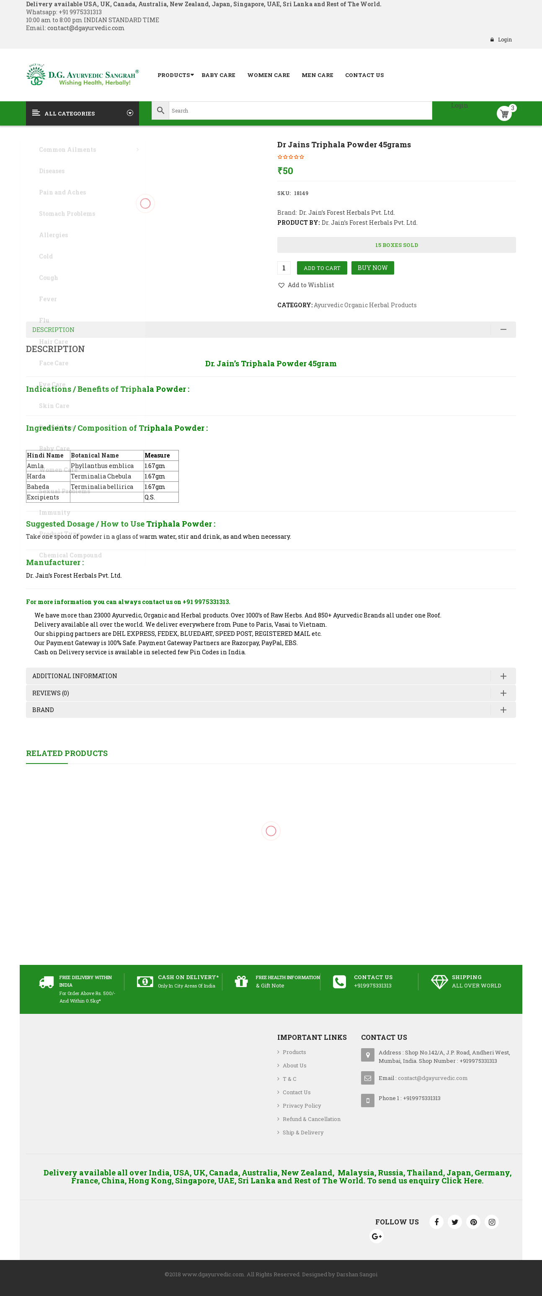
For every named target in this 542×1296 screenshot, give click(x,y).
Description (53, 330)
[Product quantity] (284, 268)
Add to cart (322, 268)
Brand (43, 710)
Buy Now (373, 268)
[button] (305, 285)
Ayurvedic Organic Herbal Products (365, 305)
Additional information (74, 676)
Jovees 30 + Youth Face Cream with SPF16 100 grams (271, 869)
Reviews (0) (50, 693)
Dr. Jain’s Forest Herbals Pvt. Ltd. (347, 212)
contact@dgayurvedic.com (85, 28)
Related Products (67, 753)
